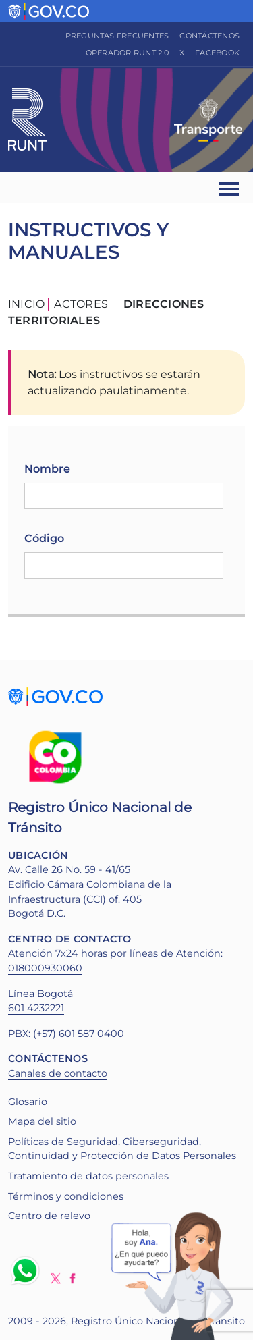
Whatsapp (27, 1270)
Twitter (55, 1278)
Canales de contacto (57, 1073)
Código (44, 538)
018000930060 (45, 968)
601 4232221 (36, 1008)
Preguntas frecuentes (117, 36)
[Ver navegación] (230, 187)
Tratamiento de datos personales (88, 1176)
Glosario (27, 1102)
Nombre (47, 468)
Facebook (217, 52)
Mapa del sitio (42, 1121)
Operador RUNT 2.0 (127, 52)
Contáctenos (209, 36)
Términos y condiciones (65, 1196)
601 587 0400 (91, 1033)
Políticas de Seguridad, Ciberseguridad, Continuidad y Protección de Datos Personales (122, 1148)
